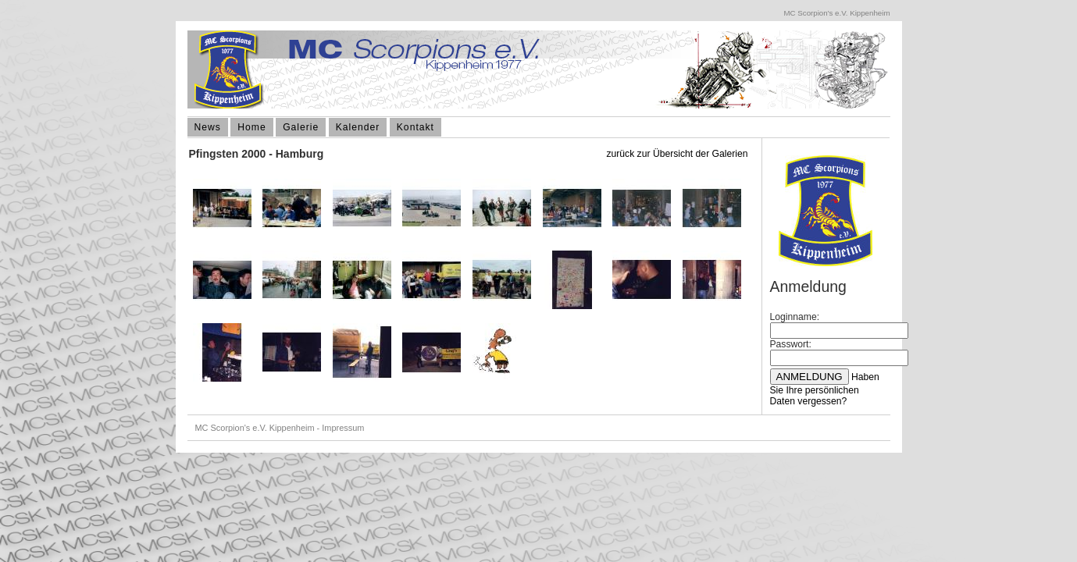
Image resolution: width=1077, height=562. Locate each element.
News (207, 127)
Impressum (343, 427)
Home (251, 127)
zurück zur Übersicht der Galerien (676, 153)
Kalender (358, 127)
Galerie (301, 127)
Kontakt (415, 127)
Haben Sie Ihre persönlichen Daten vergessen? (824, 389)
